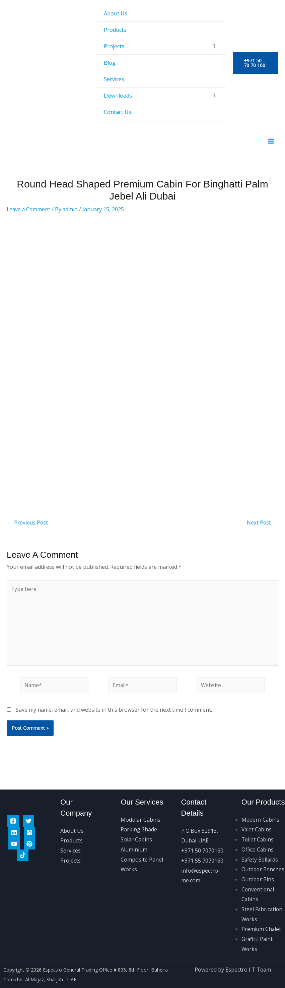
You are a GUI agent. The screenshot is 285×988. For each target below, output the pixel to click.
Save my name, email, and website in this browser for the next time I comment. (114, 715)
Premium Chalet (261, 929)
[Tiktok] (22, 845)
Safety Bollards (260, 849)
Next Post (262, 526)
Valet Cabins (257, 819)
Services (114, 79)
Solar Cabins (136, 829)
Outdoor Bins (258, 879)
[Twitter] (28, 811)
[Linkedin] (14, 822)
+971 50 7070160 (202, 840)
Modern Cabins (260, 809)
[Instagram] (29, 822)
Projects (114, 46)
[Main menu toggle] (271, 142)
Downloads (118, 95)
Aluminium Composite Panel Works (142, 849)
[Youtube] (14, 833)
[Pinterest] (29, 833)
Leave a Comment (29, 212)
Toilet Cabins (258, 829)
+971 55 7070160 (202, 850)
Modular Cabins (140, 809)
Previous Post (28, 526)
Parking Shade (139, 819)
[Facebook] (13, 811)
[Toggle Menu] (214, 46)
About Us (115, 13)
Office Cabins (257, 839)
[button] (255, 63)
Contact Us (117, 112)
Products (115, 30)
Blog (110, 62)
